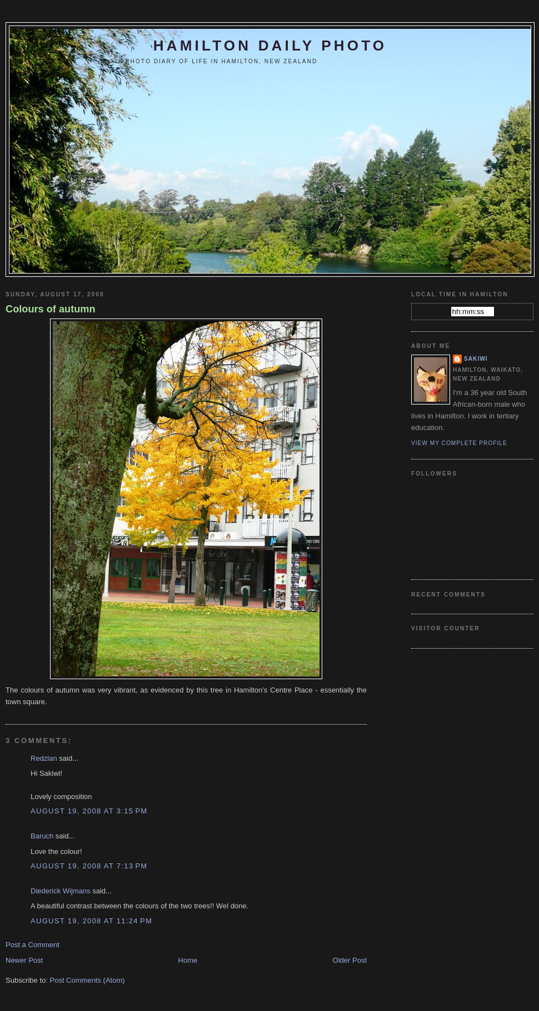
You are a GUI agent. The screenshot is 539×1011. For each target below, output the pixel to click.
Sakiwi (476, 359)
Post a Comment (32, 945)
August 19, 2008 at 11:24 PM (91, 921)
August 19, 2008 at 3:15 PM (89, 811)
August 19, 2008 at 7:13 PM (89, 866)
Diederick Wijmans (61, 891)
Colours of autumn (51, 309)
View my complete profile (459, 443)
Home (188, 960)
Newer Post (24, 960)
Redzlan (44, 758)
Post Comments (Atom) (87, 980)
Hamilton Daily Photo (270, 45)
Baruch (42, 836)
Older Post (350, 960)
